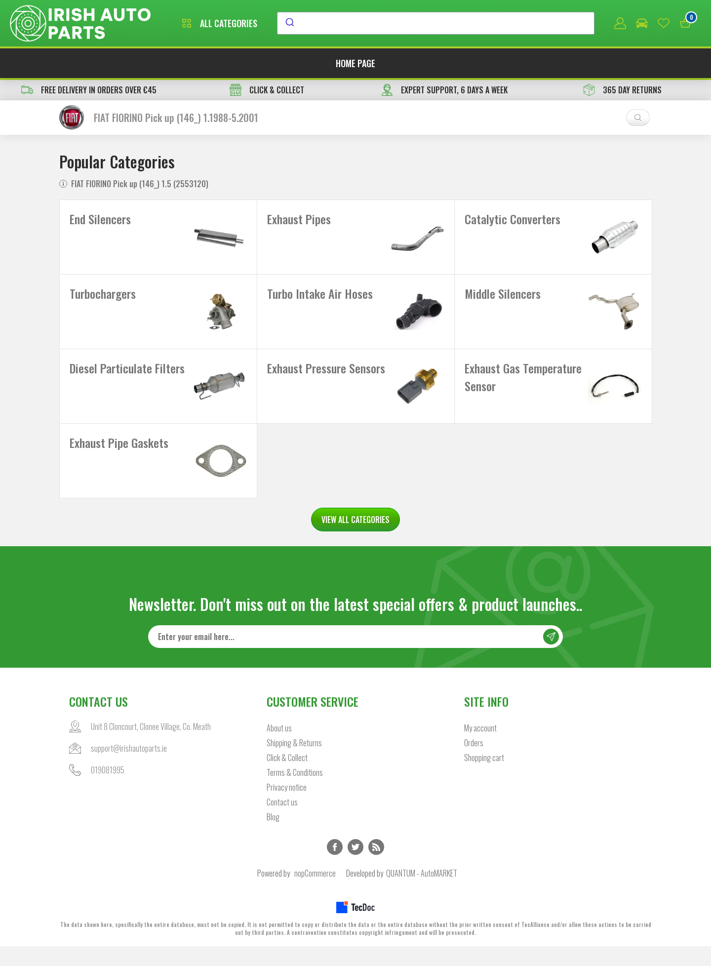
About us (279, 748)
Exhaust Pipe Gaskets (119, 457)
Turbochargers (103, 298)
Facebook (335, 867)
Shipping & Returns (294, 762)
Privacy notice (287, 807)
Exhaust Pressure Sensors (326, 378)
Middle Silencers (503, 298)
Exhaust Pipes (299, 219)
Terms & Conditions (295, 792)
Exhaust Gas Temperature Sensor (523, 386)
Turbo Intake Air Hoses (320, 298)
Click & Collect (287, 777)
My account (480, 748)
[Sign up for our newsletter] (355, 656)
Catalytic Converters (512, 219)
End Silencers (100, 219)
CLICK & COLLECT (267, 90)
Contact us (282, 822)
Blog (273, 837)
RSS (376, 867)
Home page (355, 63)
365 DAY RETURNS (622, 90)
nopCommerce (315, 893)
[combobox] (435, 23)
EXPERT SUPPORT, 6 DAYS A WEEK (444, 90)
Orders (473, 762)
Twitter (355, 867)
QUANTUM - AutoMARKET (421, 893)
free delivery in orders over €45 (89, 90)
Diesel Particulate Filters (127, 378)
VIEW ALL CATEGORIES (355, 539)
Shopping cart (484, 777)
